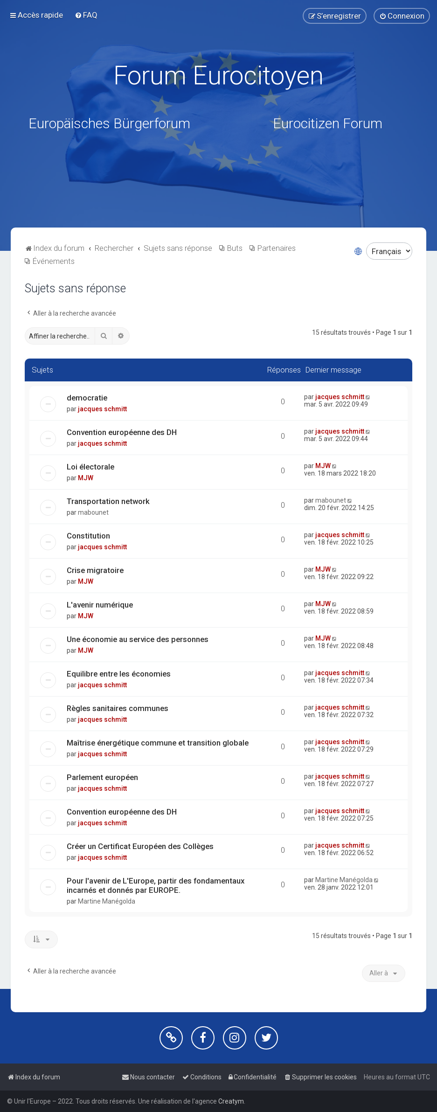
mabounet (93, 512)
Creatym (231, 1101)
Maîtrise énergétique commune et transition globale (158, 742)
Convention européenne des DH (122, 432)
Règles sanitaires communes (117, 708)
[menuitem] (86, 15)
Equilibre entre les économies (119, 673)
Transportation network (108, 501)
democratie (87, 397)
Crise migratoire (95, 570)
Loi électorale (90, 466)
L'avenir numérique (100, 604)
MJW (85, 478)
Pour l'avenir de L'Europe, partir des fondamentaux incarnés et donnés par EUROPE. (155, 885)
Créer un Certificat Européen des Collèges (140, 846)
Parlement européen (102, 777)
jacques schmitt (102, 409)
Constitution (88, 535)
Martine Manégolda (106, 901)
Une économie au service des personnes (137, 639)
